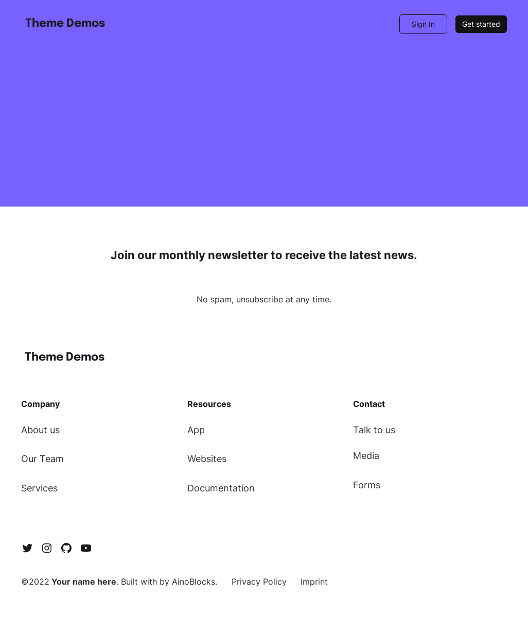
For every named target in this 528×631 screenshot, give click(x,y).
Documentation (221, 488)
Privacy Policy (259, 581)
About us (40, 429)
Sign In (423, 24)
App (196, 429)
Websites (206, 458)
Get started (481, 24)
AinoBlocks (193, 581)
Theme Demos (65, 23)
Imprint (314, 581)
